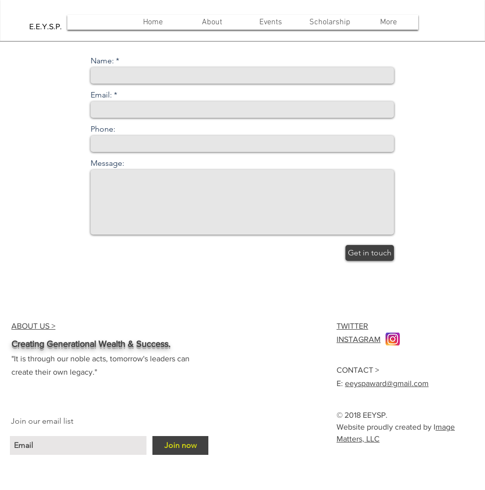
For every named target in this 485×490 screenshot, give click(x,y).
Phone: (103, 129)
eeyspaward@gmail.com (387, 383)
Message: (107, 163)
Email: (101, 95)
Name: (102, 61)
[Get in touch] (369, 253)
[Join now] (180, 445)
